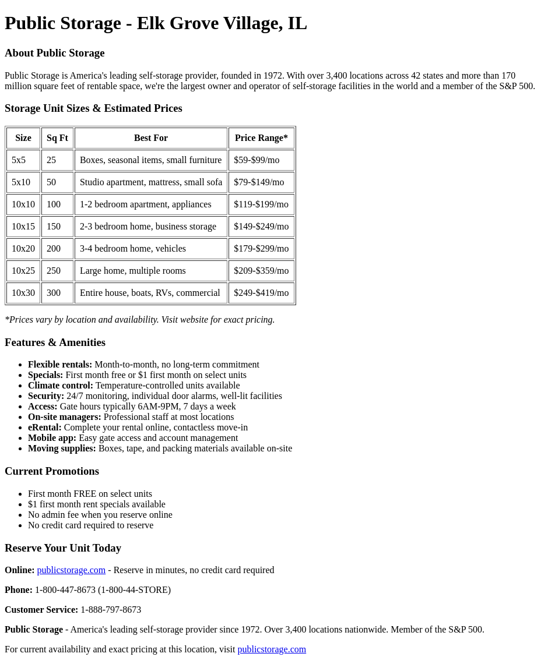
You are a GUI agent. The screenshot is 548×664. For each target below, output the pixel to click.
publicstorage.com (71, 570)
